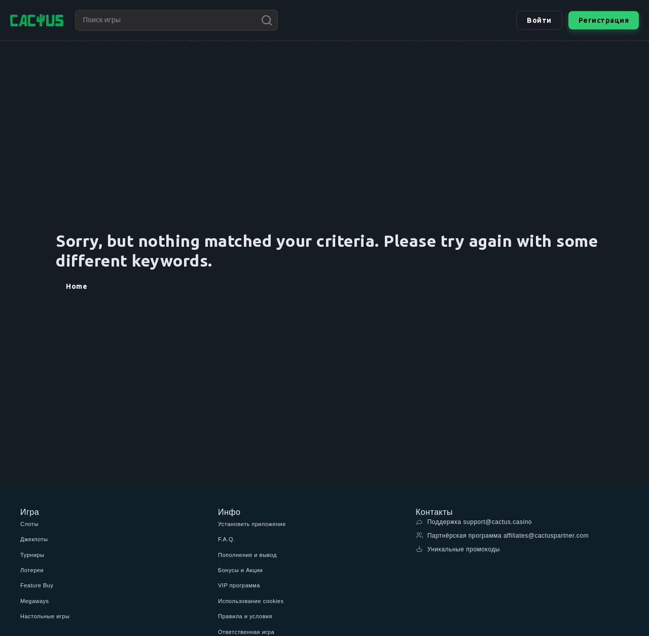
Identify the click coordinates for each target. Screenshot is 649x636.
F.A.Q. (226, 539)
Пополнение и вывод (247, 555)
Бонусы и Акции (240, 570)
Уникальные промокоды (458, 549)
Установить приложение (252, 524)
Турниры (32, 555)
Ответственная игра (246, 632)
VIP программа (239, 585)
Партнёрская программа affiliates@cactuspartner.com (502, 535)
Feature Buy (36, 585)
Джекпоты (34, 539)
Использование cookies (250, 601)
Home (76, 286)
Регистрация (604, 20)
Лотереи (32, 570)
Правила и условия (245, 616)
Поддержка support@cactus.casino (474, 522)
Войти (539, 20)
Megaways (34, 601)
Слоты (29, 524)
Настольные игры (44, 616)
